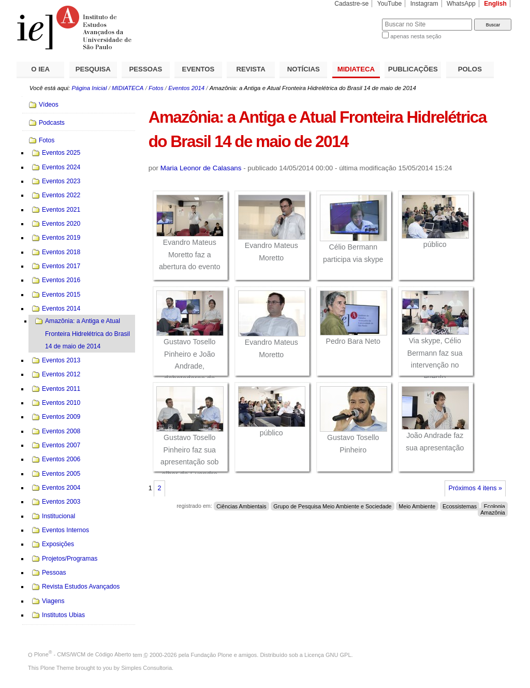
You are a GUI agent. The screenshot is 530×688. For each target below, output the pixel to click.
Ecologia (494, 506)
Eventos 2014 (186, 88)
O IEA (40, 69)
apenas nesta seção (415, 36)
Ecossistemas (460, 506)
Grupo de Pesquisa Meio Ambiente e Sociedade (332, 506)
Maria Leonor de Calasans (201, 168)
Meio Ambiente (417, 506)
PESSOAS (146, 69)
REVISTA (251, 69)
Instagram (424, 3)
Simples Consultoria (146, 668)
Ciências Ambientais (241, 506)
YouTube (389, 3)
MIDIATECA (356, 69)
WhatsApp (461, 3)
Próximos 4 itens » (475, 488)
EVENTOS (198, 69)
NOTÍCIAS (303, 69)
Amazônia (492, 512)
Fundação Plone (211, 654)
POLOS (470, 69)
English (495, 3)
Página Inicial (89, 88)
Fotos (156, 88)
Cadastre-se (351, 3)
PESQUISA (93, 69)
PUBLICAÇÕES (413, 69)
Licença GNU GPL (327, 654)
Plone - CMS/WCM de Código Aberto (82, 654)
